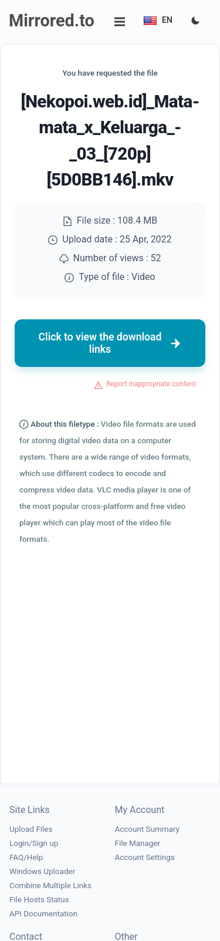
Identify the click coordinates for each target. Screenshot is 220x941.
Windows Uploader (42, 871)
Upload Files (30, 829)
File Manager (137, 843)
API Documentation (43, 913)
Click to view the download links (110, 343)
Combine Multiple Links (50, 885)
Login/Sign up (33, 843)
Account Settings (145, 857)
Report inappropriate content (151, 384)
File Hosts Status (39, 899)
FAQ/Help (26, 857)
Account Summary (147, 829)
